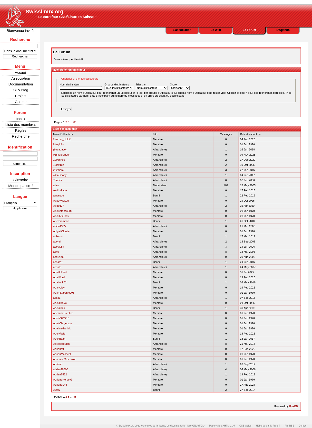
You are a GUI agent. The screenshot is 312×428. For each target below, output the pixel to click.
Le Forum (249, 30)
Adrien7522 (60, 374)
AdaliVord (59, 277)
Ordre (180, 86)
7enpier (57, 180)
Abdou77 (58, 205)
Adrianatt (58, 348)
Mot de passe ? (20, 186)
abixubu (58, 236)
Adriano (57, 364)
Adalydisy (59, 287)
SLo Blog (20, 90)
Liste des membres (20, 124)
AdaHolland (60, 272)
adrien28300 (60, 369)
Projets (21, 96)
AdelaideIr (59, 308)
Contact (303, 425)
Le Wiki (216, 30)
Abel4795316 (61, 215)
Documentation (21, 84)
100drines (59, 159)
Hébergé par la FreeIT (268, 425)
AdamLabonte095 (63, 292)
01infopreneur (61, 154)
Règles (21, 130)
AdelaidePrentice (63, 313)
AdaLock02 (60, 282)
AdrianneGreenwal (64, 359)
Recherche (21, 136)
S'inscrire (20, 180)
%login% (58, 144)
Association (20, 78)
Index (20, 119)
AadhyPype (60, 190)
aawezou (58, 195)
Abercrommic (61, 221)
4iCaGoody (60, 175)
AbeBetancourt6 (62, 210)
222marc (58, 169)
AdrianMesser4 (62, 354)
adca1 (56, 297)
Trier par (151, 86)
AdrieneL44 (60, 384)
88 (74, 122)
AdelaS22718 (61, 318)
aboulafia (58, 246)
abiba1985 (59, 226)
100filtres (58, 164)
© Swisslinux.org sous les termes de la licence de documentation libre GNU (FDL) (160, 425)
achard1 (58, 262)
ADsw (56, 389)
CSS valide (245, 425)
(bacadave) (60, 149)
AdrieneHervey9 (62, 379)
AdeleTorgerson (62, 323)
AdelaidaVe (60, 302)
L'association (182, 30)
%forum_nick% (62, 139)
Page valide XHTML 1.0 (222, 425)
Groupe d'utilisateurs (119, 86)
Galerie (21, 102)
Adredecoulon (61, 343)
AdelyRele (59, 333)
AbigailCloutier (61, 231)
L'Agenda (283, 30)
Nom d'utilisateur (81, 86)
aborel (57, 241)
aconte (57, 267)
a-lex (56, 185)
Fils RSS (289, 425)
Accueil (21, 72)
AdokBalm (59, 338)
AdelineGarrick (62, 328)
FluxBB (293, 406)
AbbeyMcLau (61, 200)
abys (56, 251)
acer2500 (58, 256)
